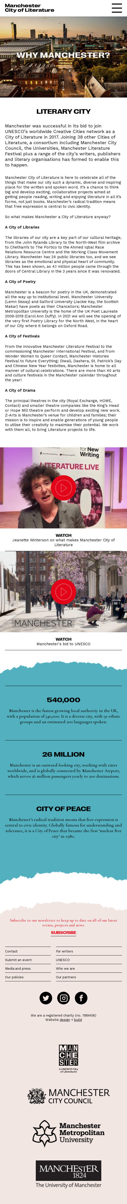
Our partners (66, 977)
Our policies (14, 977)
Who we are (65, 968)
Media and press (18, 968)
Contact (11, 951)
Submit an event (18, 960)
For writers (64, 951)
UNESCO (63, 960)
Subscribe (63, 932)
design (65, 1020)
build (78, 1020)
